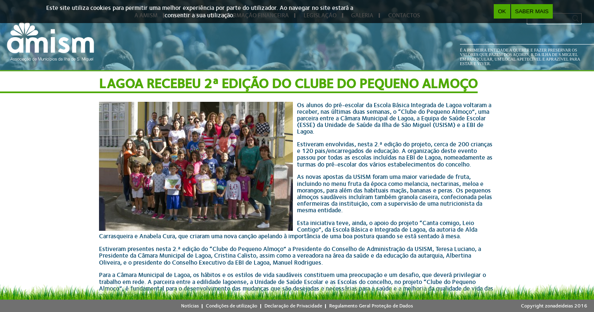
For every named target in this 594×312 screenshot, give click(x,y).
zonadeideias (559, 306)
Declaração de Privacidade (293, 306)
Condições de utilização (231, 306)
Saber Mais (532, 11)
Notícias (190, 306)
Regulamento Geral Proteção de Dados (371, 306)
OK (502, 11)
